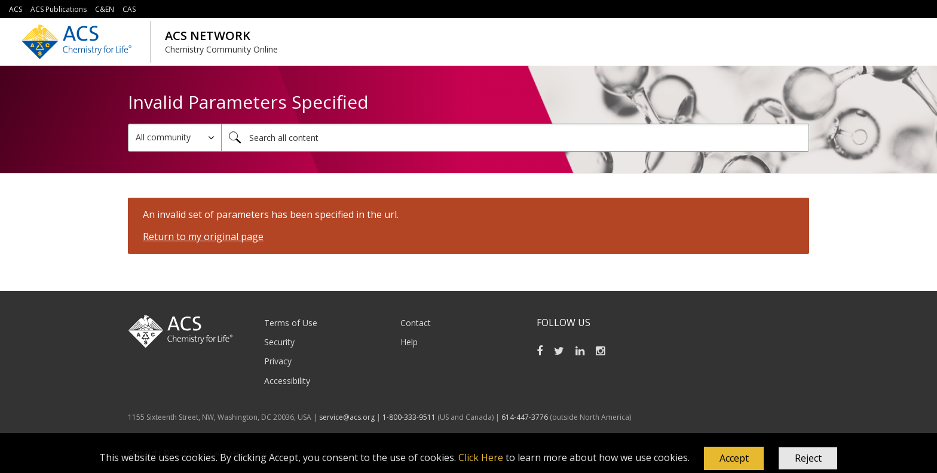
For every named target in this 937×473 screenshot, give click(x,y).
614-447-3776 (525, 417)
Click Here (480, 457)
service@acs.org (347, 417)
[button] (734, 459)
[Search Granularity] (174, 137)
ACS (15, 9)
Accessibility (287, 380)
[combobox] (515, 138)
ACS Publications (58, 9)
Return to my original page (203, 236)
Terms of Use (290, 322)
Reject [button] (808, 458)
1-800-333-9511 (409, 417)
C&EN (104, 9)
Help (409, 342)
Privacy (278, 361)
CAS (129, 9)
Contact (415, 322)
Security (279, 342)
